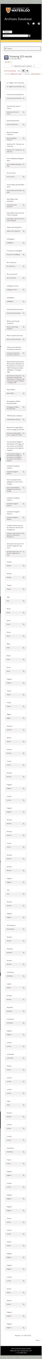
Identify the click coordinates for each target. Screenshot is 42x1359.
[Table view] (27, 70)
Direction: (27, 74)
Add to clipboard (24, 87)
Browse (6, 32)
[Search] (17, 35)
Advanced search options (23, 66)
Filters (8, 48)
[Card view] (23, 70)
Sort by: (7, 74)
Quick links (38, 23)
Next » (38, 1340)
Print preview (10, 71)
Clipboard (28, 23)
